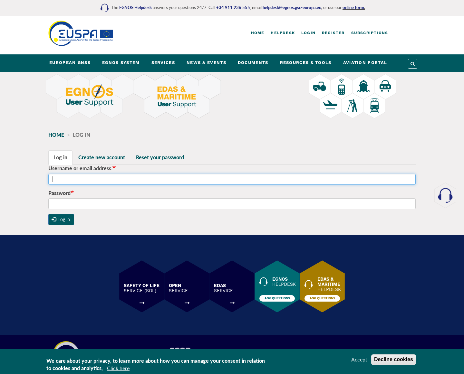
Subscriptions (369, 33)
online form (353, 7)
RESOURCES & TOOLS (306, 62)
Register (333, 33)
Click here (118, 368)
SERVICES (163, 62)
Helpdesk (283, 33)
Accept (359, 359)
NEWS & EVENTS (206, 62)
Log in (60, 157)
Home (258, 33)
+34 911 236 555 (233, 7)
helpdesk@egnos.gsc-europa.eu (292, 7)
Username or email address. (80, 168)
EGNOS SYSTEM (121, 62)
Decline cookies (393, 359)
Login (308, 33)
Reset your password (160, 157)
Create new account (101, 157)
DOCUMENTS (253, 62)
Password (59, 193)
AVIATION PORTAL (365, 62)
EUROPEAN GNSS (70, 62)
